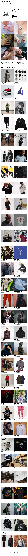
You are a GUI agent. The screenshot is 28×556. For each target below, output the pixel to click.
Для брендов (9, 1)
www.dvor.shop (15, 14)
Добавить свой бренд (14, 552)
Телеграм (3, 1)
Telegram (14, 15)
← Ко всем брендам (9, 4)
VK (13, 17)
